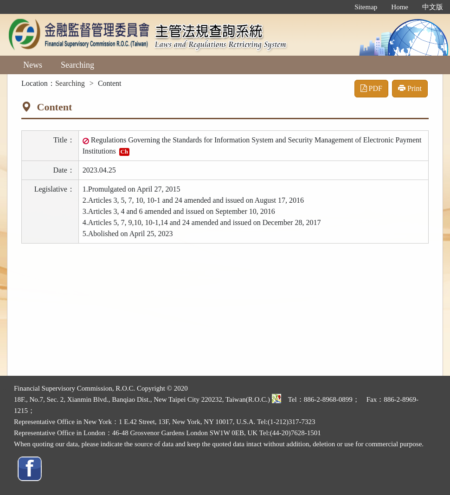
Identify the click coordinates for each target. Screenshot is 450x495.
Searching (77, 65)
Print (410, 88)
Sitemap (365, 7)
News (32, 65)
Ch (124, 151)
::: (338, 7)
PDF (371, 88)
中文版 (432, 7)
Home (399, 7)
